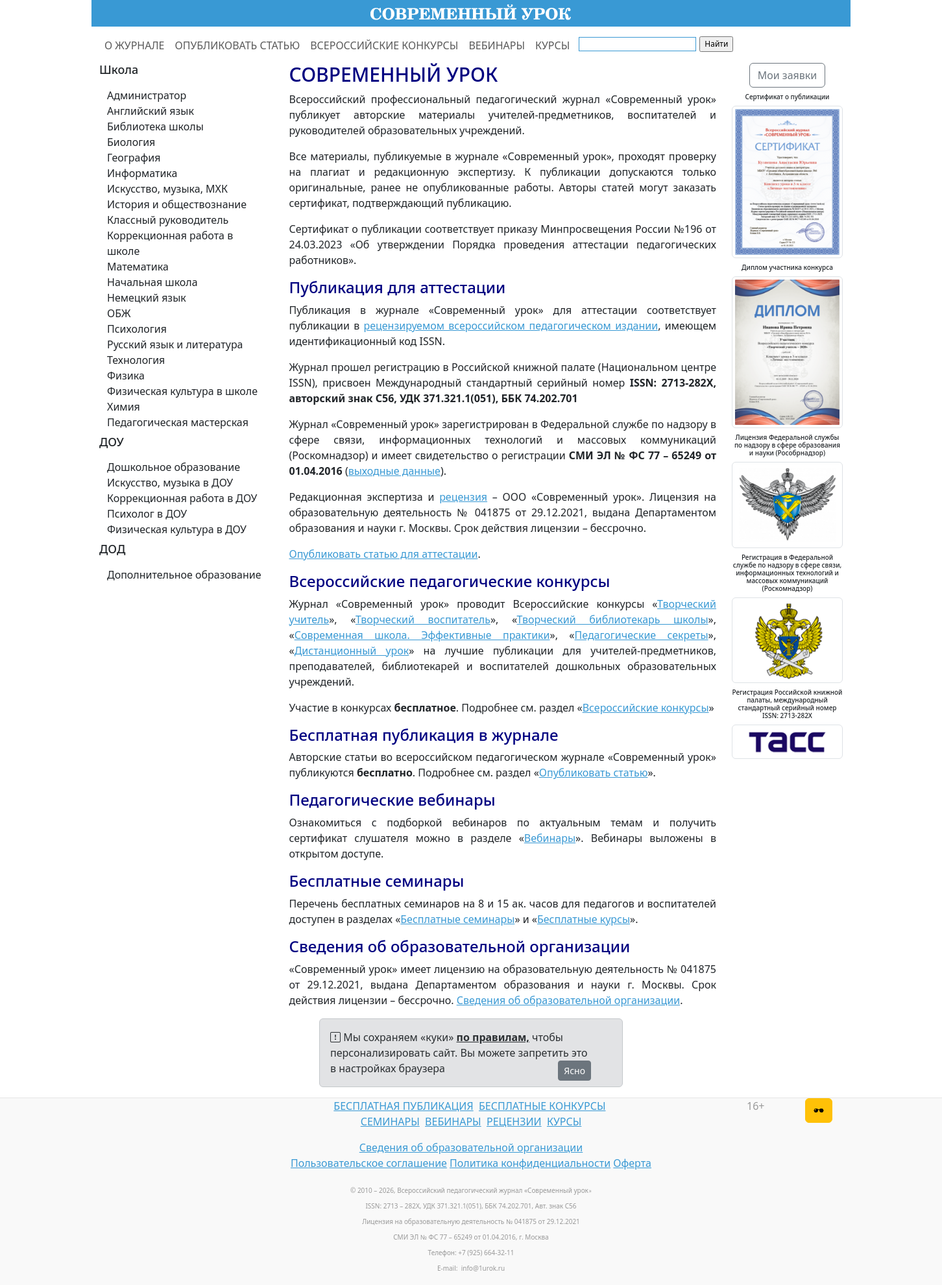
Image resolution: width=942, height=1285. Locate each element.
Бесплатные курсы (583, 919)
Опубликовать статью (593, 772)
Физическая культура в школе (182, 391)
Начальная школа (152, 282)
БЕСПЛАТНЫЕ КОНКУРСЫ (542, 1106)
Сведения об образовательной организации (568, 1000)
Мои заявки (787, 75)
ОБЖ (118, 313)
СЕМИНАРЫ (390, 1121)
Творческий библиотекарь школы (612, 619)
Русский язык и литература (175, 344)
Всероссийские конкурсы (646, 708)
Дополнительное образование (184, 575)
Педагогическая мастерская (177, 422)
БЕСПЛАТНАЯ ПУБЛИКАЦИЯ (403, 1106)
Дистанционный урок (352, 650)
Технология (136, 360)
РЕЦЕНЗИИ (514, 1121)
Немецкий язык (146, 298)
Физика (126, 375)
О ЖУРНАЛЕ (134, 45)
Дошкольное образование (173, 467)
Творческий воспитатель (423, 619)
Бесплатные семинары (457, 919)
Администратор (146, 95)
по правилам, (493, 1037)
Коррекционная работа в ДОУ (182, 498)
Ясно (574, 1070)
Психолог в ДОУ (147, 514)
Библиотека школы (155, 126)
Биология (131, 142)
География (133, 157)
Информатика (142, 173)
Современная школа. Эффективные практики (422, 635)
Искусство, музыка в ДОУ (170, 482)
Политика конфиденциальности (530, 1163)
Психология (137, 329)
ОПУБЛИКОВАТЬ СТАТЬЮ (237, 45)
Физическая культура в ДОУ (177, 529)
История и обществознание (177, 204)
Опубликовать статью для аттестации (383, 554)
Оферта (632, 1163)
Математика (138, 266)
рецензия (463, 497)
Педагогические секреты (641, 635)
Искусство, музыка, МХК (167, 189)
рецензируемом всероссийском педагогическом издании (510, 325)
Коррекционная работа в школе (170, 243)
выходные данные (394, 471)
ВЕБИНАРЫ (496, 45)
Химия (123, 407)
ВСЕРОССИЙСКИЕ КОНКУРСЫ (384, 45)
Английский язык (150, 111)
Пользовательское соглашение (369, 1163)
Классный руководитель (167, 220)
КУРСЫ (552, 45)
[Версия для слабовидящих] (818, 1110)
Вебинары (549, 838)
